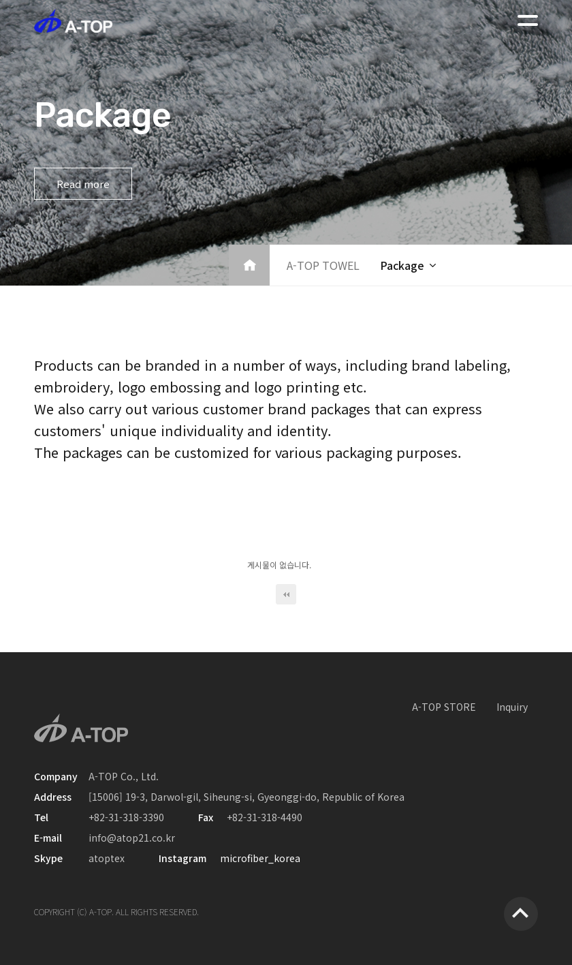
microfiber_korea (260, 858)
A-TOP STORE (444, 707)
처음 (286, 594)
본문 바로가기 (0, 0)
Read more (83, 184)
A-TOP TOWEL (323, 265)
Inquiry (512, 707)
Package (402, 265)
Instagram (182, 858)
